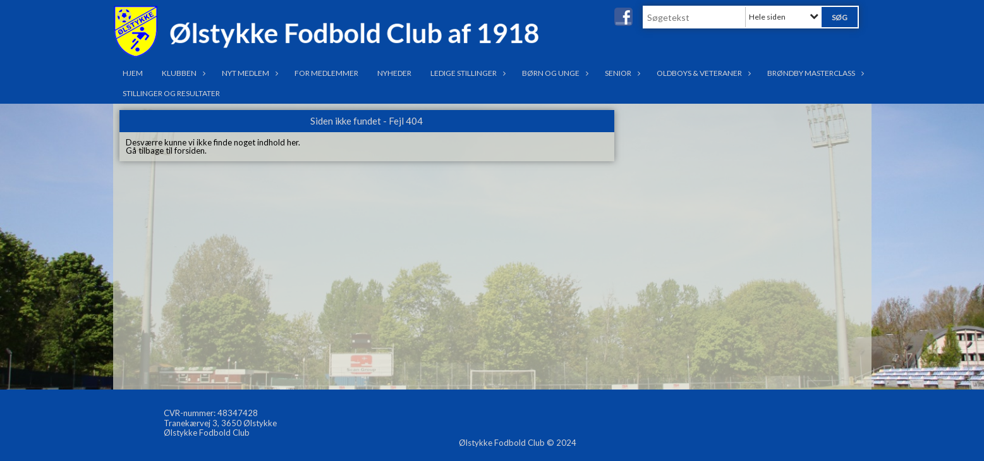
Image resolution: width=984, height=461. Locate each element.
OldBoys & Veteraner (702, 73)
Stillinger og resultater (171, 93)
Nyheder (394, 73)
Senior (621, 73)
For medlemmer (326, 73)
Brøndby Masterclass (814, 73)
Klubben (182, 73)
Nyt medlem (249, 73)
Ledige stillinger (466, 73)
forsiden (189, 150)
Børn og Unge (554, 73)
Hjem (133, 73)
